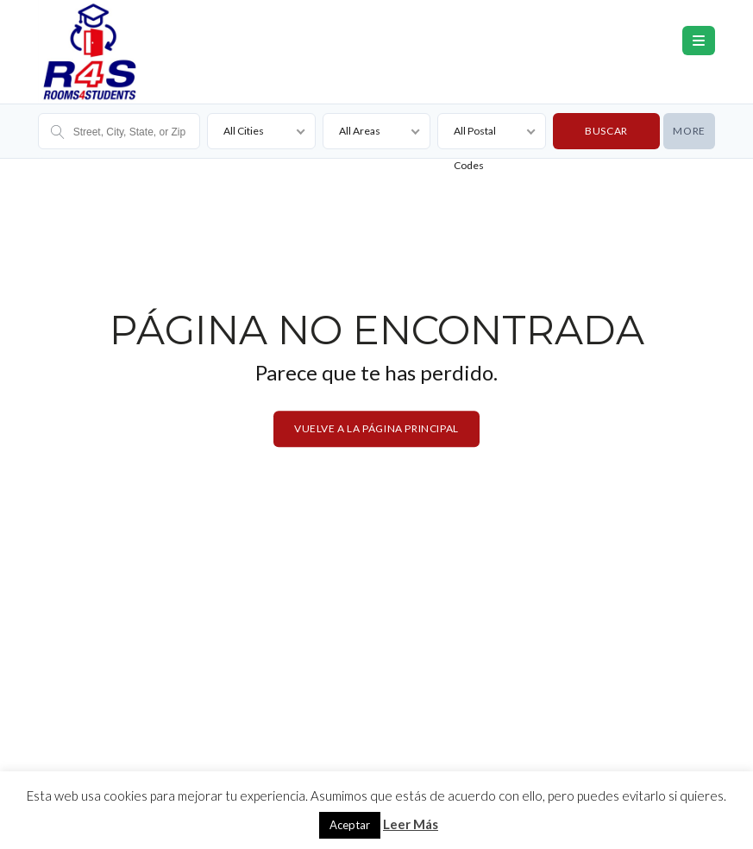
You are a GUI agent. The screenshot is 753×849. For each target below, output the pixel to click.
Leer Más (410, 824)
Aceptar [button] (349, 825)
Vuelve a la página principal (376, 428)
